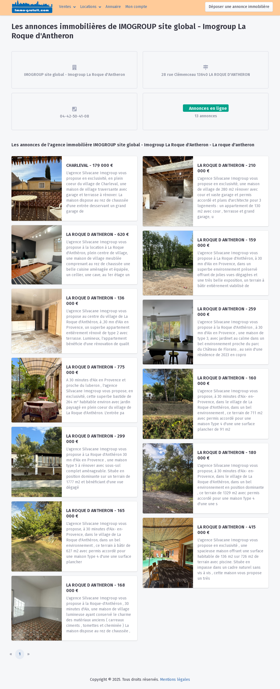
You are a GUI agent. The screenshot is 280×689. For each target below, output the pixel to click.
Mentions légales (175, 679)
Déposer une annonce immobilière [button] (239, 6)
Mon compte (137, 6)
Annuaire (113, 6)
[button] (67, 6)
